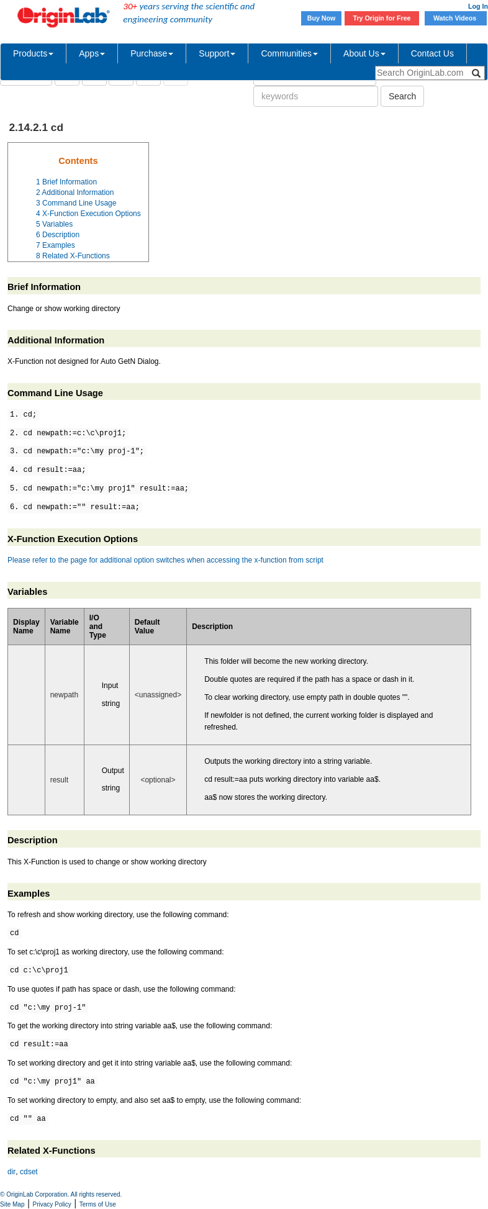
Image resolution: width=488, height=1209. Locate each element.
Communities (289, 53)
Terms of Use (97, 1204)
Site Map (12, 1204)
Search (402, 96)
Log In (478, 6)
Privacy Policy (52, 1204)
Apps (92, 53)
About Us (364, 53)
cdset (29, 1171)
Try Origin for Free (382, 18)
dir (11, 1171)
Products (33, 53)
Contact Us (432, 53)
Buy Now (321, 18)
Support (217, 53)
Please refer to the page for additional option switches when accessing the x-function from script (165, 560)
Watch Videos (455, 18)
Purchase (151, 53)
